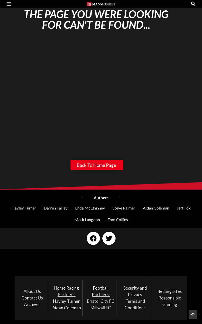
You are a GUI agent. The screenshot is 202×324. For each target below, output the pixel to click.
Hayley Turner (23, 207)
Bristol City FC (101, 301)
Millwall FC (101, 307)
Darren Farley (56, 207)
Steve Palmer (124, 207)
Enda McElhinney (90, 207)
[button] (9, 4)
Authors (101, 197)
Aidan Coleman (156, 207)
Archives (32, 304)
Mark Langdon (87, 219)
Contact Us (32, 297)
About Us (32, 291)
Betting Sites (170, 291)
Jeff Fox (184, 207)
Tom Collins (117, 219)
